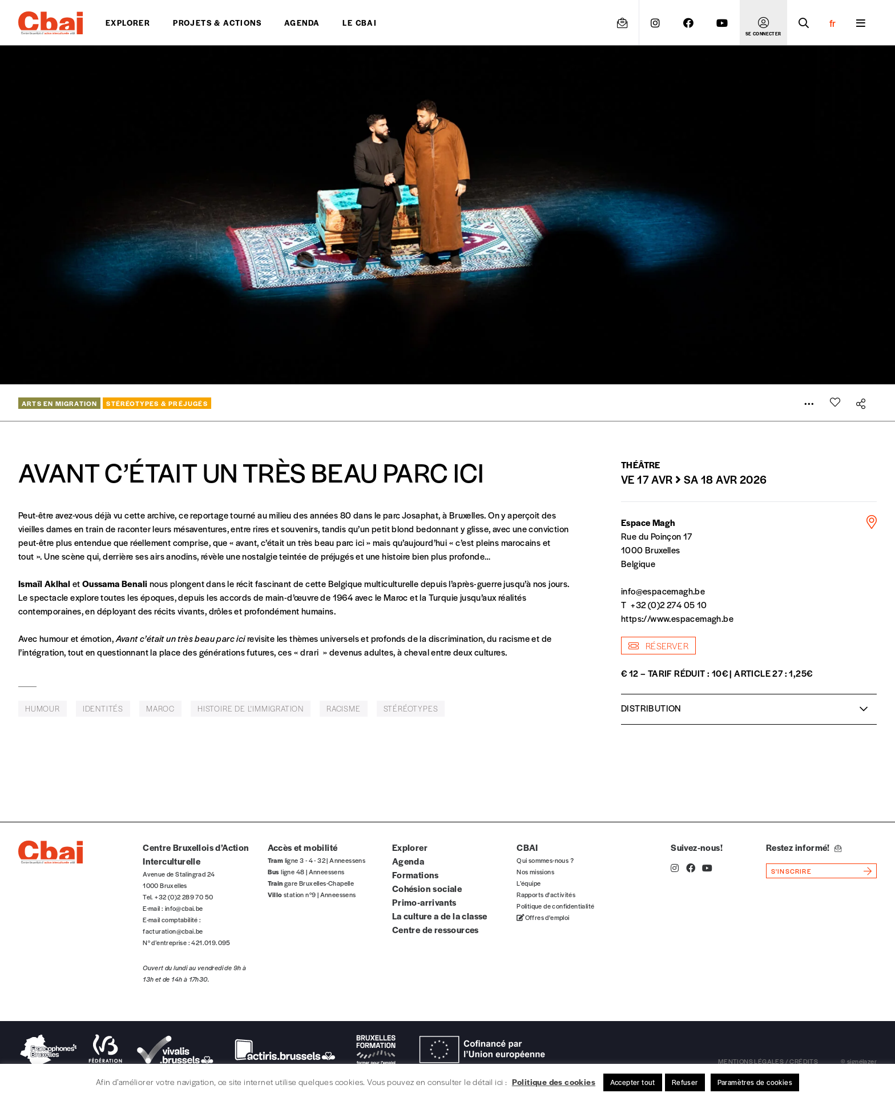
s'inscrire (791, 870)
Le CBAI (359, 22)
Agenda (302, 22)
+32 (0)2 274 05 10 (669, 604)
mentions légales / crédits (768, 1061)
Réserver (658, 646)
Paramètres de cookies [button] (754, 1082)
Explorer (128, 22)
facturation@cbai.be (173, 930)
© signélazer (859, 1061)
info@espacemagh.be (663, 591)
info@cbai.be (184, 908)
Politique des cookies (553, 1081)
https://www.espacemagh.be (677, 618)
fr (832, 23)
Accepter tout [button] (632, 1082)
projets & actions (217, 22)
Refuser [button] (685, 1082)
